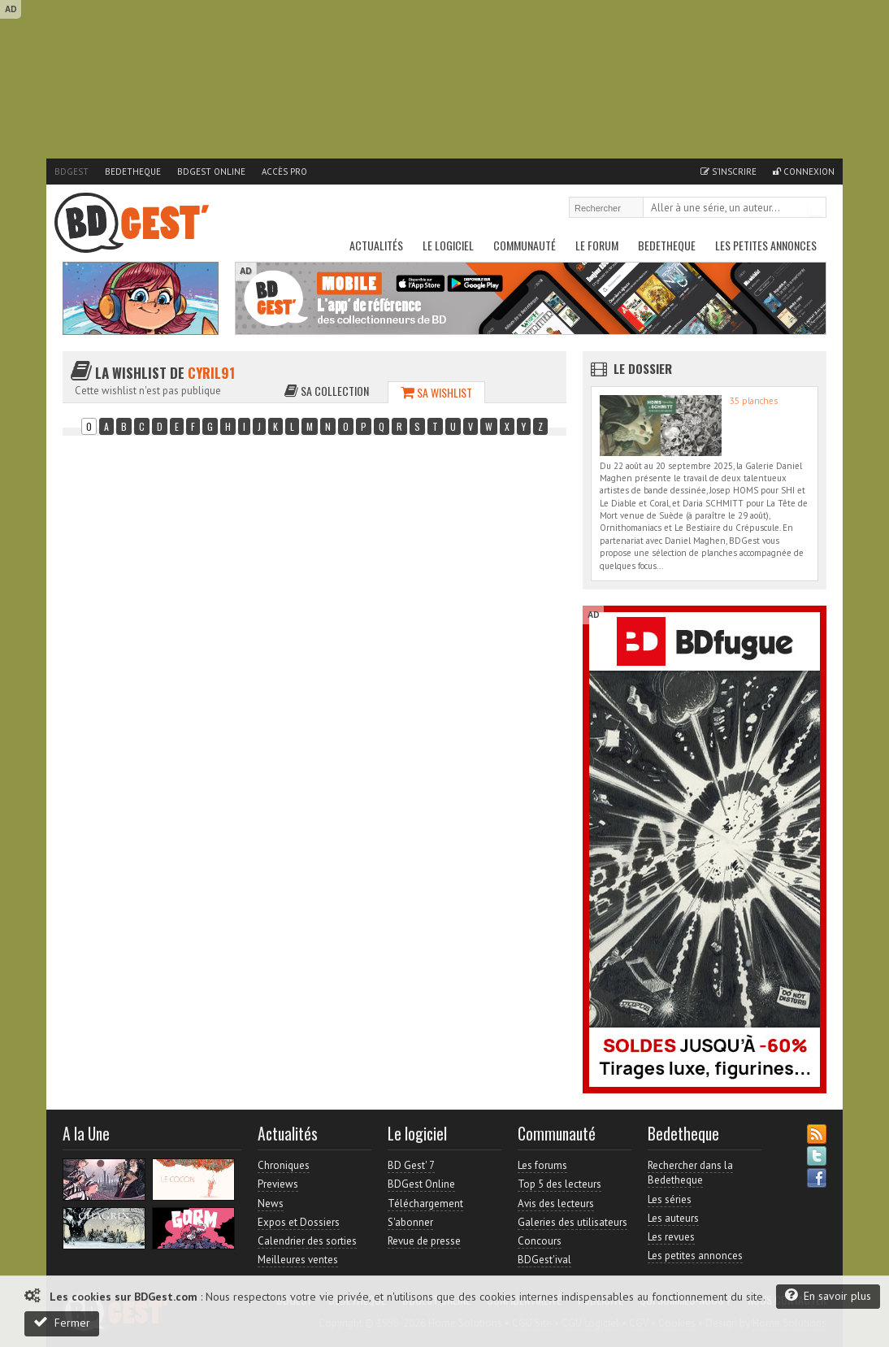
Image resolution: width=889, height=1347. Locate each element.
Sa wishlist (436, 392)
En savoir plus (828, 1295)
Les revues (671, 1237)
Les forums (542, 1165)
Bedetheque (133, 171)
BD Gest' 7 (411, 1165)
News (271, 1203)
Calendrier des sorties (307, 1241)
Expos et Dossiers (299, 1222)
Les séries (670, 1199)
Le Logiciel (448, 245)
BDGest (71, 171)
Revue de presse (424, 1241)
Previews (278, 1184)
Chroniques (284, 1165)
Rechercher (815, 208)
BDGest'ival (544, 1260)
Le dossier (643, 368)
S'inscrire (728, 171)
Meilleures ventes (298, 1260)
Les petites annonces (766, 245)
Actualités (376, 245)
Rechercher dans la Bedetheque (690, 1172)
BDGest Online (211, 171)
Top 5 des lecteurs (559, 1184)
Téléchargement (425, 1203)
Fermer (61, 1322)
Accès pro (284, 171)
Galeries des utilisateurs (572, 1222)
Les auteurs (673, 1218)
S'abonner (410, 1222)
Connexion (804, 171)
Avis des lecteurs (556, 1203)
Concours (540, 1241)
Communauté (524, 245)
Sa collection (326, 390)
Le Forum (596, 245)
